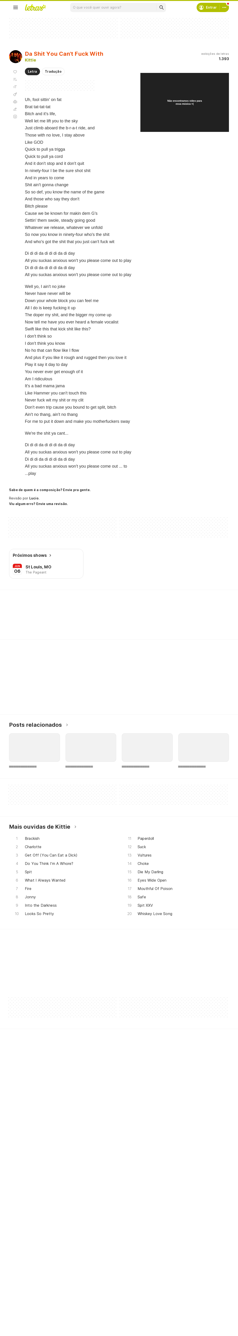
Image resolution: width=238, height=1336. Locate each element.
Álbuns (20, 1299)
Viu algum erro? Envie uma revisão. (38, 504)
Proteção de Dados (181, 1299)
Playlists (21, 1307)
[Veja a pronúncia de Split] (19, 621)
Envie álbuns (100, 1291)
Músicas (21, 1282)
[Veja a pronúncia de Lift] (107, 621)
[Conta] (224, 7)
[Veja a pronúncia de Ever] (41, 621)
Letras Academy (119, 598)
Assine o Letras (102, 1316)
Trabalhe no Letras (180, 1316)
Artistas (21, 1291)
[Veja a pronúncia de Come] (85, 621)
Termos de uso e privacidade (188, 1291)
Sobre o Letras (177, 1307)
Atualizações (25, 1316)
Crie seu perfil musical (107, 1282)
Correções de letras (106, 1307)
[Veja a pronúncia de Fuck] (63, 621)
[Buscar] (161, 7)
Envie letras (99, 1299)
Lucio (34, 498)
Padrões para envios (181, 1324)
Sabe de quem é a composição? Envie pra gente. (50, 490)
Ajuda (169, 1282)
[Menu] (15, 7)
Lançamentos (25, 1324)
